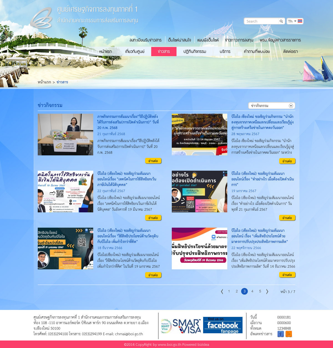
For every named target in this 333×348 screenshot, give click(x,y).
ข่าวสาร (164, 51)
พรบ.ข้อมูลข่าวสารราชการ (280, 40)
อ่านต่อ (153, 160)
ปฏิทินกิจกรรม (194, 51)
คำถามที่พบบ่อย (257, 51)
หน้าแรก (105, 51)
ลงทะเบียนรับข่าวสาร (146, 40)
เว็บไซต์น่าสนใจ (179, 40)
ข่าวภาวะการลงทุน (239, 40)
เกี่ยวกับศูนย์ (134, 51)
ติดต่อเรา (290, 51)
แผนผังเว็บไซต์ (208, 40)
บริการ (225, 51)
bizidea (203, 344)
